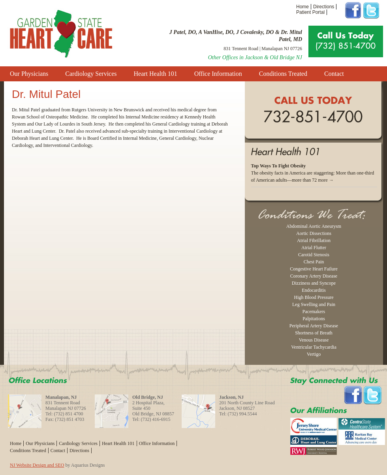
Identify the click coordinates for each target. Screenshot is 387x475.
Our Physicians (29, 73)
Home (302, 6)
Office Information (218, 73)
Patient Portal (310, 12)
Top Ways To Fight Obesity (278, 166)
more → (326, 180)
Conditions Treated (283, 73)
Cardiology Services (90, 73)
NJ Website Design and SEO (37, 465)
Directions (323, 6)
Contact (334, 73)
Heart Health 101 (155, 73)
